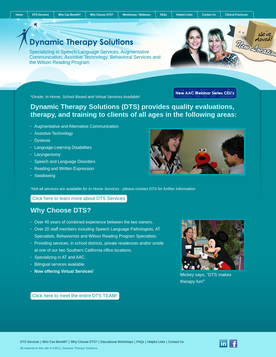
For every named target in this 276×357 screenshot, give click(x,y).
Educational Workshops (117, 342)
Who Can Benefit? (54, 342)
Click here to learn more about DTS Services (78, 198)
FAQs (140, 342)
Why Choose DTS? (84, 342)
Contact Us (176, 342)
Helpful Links (156, 342)
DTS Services (29, 342)
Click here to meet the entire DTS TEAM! (74, 295)
